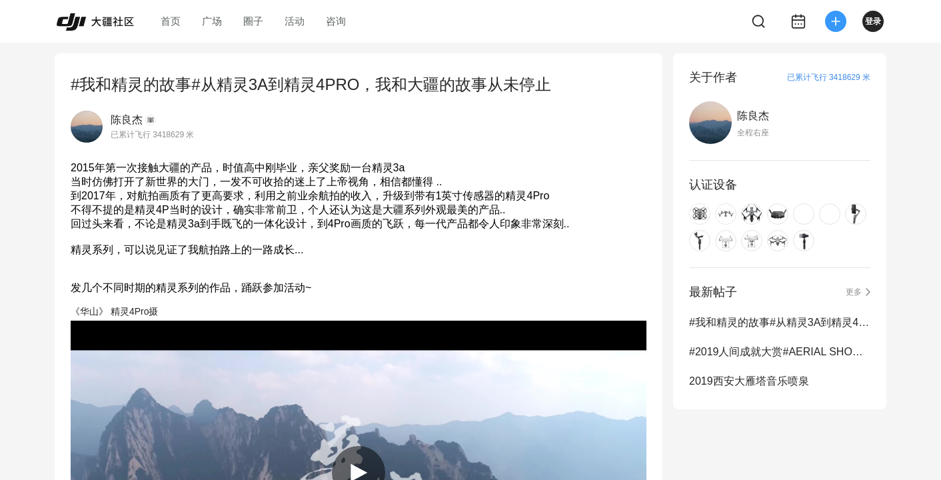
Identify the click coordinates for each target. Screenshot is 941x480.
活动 (295, 21)
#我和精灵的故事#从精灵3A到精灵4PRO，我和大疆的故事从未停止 (779, 322)
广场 (212, 21)
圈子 (253, 21)
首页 (171, 21)
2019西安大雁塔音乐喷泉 (749, 381)
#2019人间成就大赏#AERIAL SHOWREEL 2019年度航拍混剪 (779, 351)
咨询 (336, 21)
